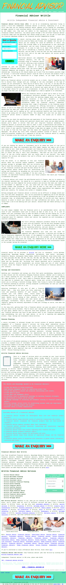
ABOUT (50, 11)
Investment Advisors (16, 536)
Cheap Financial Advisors (25, 540)
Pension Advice (11, 534)
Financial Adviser (44, 536)
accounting (20, 506)
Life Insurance (6, 541)
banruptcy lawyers (50, 513)
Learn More (56, 584)
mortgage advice (39, 506)
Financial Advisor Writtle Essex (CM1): (15, 24)
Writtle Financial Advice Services (18, 471)
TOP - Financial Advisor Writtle (12, 560)
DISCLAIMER (61, 11)
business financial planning (25, 513)
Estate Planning (58, 536)
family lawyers (46, 507)
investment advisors (42, 504)
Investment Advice (30, 543)
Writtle (31, 252)
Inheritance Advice (38, 534)
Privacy (63, 572)
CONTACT (55, 11)
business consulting (25, 507)
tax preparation (23, 509)
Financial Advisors (25, 538)
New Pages (7, 572)
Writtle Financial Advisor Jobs (11, 554)
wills (41, 509)
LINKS (45, 11)
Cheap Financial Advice (56, 540)
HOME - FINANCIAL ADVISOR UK (33, 567)
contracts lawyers (25, 511)
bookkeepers (45, 511)
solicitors (4, 514)
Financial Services (57, 543)
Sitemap (2, 572)
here (47, 467)
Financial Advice (18, 541)
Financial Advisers (57, 538)
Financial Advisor (24, 534)
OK (62, 584)
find (6, 455)
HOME (41, 11)
